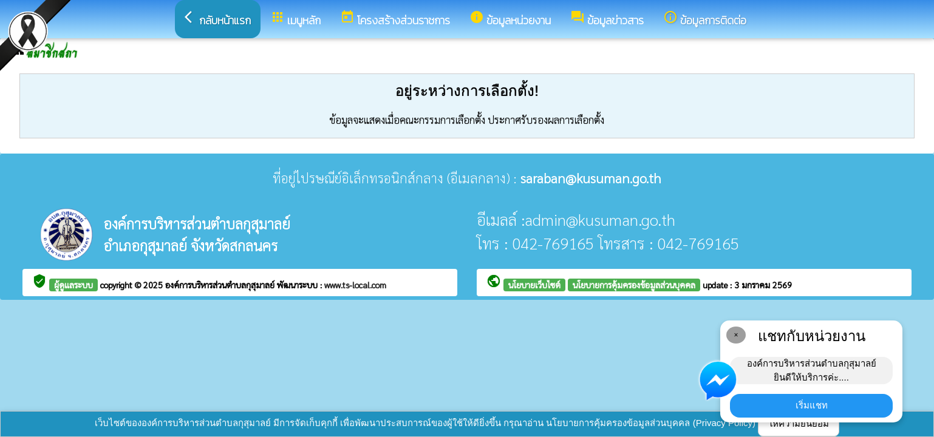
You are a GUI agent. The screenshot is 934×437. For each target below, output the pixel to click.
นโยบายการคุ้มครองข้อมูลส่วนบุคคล (634, 284)
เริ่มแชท (812, 405)
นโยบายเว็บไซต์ (534, 284)
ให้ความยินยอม (798, 423)
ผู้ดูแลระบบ (73, 284)
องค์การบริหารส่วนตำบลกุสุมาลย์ (221, 284)
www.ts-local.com (355, 284)
